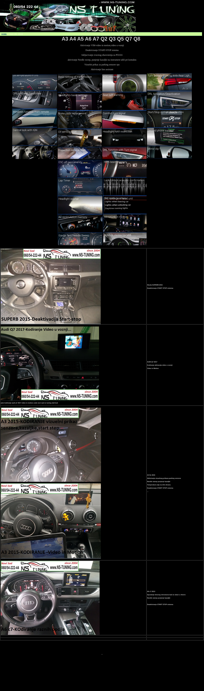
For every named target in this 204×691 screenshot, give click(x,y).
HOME (4, 34)
